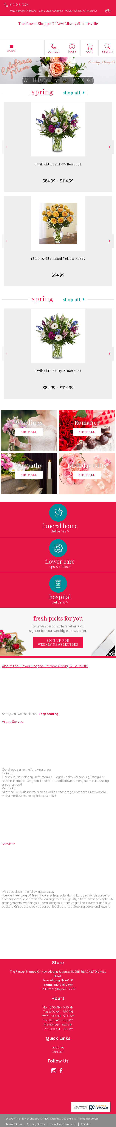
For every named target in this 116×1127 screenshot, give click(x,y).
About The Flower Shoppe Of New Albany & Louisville (45, 666)
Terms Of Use (14, 1124)
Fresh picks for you (58, 623)
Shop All (71, 93)
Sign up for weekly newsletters (58, 642)
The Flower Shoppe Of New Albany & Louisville (58, 23)
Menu (11, 51)
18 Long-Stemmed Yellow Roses (58, 258)
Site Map (86, 1124)
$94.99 (58, 275)
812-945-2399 (19, 5)
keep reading (48, 714)
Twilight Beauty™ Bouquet (58, 164)
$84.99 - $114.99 (58, 181)
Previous (6, 147)
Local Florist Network (63, 1124)
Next (110, 147)
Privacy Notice (36, 1124)
